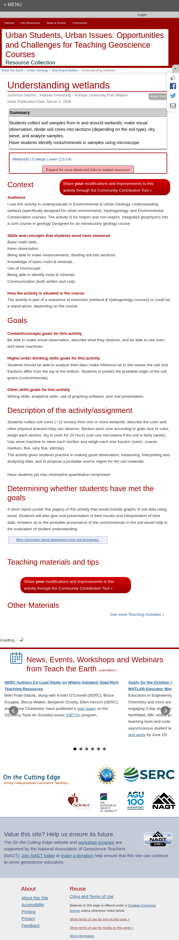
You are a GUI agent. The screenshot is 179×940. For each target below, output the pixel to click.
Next (165, 710)
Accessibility (33, 904)
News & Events (56, 22)
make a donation (77, 855)
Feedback (31, 925)
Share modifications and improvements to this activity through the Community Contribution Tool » (108, 186)
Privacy (28, 918)
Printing (28, 911)
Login (142, 14)
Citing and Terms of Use (92, 896)
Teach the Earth (12, 70)
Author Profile (159, 96)
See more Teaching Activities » (137, 614)
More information (82, 936)
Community (80, 22)
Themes (9, 22)
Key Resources (30, 22)
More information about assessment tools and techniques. (57, 539)
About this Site (35, 898)
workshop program (96, 842)
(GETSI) (73, 715)
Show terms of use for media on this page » (101, 927)
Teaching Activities (65, 70)
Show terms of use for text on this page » (99, 919)
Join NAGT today (38, 855)
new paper (86, 708)
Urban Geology (37, 70)
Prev (13, 710)
